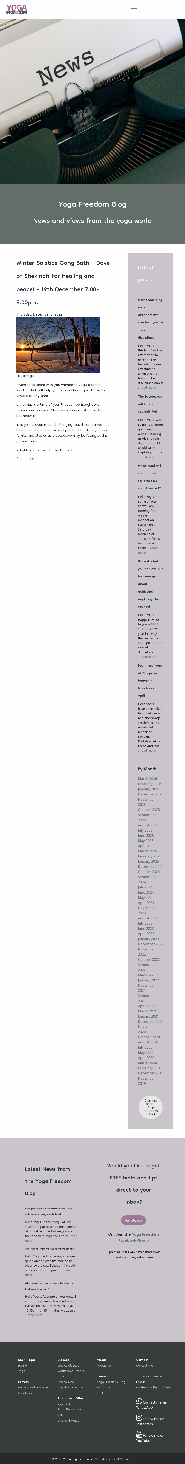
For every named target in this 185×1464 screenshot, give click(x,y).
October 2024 (149, 871)
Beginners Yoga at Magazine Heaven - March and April (150, 681)
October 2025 (149, 809)
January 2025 (148, 861)
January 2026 (148, 789)
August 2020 (148, 1042)
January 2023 (148, 938)
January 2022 (148, 980)
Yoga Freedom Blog (111, 1382)
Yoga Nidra (65, 1404)
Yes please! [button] (133, 1220)
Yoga (21, 1371)
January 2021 (148, 1016)
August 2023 (148, 918)
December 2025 (150, 794)
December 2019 (150, 1073)
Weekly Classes (68, 1365)
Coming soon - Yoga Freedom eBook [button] (150, 1107)
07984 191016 (152, 1376)
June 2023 (146, 928)
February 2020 (149, 1068)
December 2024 (150, 866)
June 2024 (146, 892)
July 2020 (145, 1047)
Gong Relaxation (69, 1409)
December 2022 (150, 944)
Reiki (60, 1415)
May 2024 (145, 897)
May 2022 (145, 975)
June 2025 (146, 835)
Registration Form (70, 1387)
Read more (25, 458)
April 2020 (146, 1057)
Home (22, 1365)
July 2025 (145, 830)
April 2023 (146, 933)
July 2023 (145, 923)
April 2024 (146, 902)
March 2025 (147, 851)
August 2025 (148, 825)
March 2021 (147, 1011)
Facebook (104, 1387)
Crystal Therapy (68, 1420)
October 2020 (149, 1037)
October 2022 (149, 959)
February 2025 (149, 856)
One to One (65, 1382)
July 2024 (145, 887)
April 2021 (146, 1006)
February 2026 (149, 784)
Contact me (144, 1365)
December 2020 (150, 1021)
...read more (147, 387)
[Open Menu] (134, 8)
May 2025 (145, 840)
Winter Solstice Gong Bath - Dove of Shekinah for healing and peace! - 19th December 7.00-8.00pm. (63, 283)
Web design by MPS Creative (114, 1459)
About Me (104, 1365)
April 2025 (146, 845)
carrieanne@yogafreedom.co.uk (160, 1387)
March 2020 (147, 1062)
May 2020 (145, 1052)
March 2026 (147, 778)
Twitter (101, 1393)
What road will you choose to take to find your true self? (149, 477)
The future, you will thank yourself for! (150, 404)
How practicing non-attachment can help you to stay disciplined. (150, 319)
